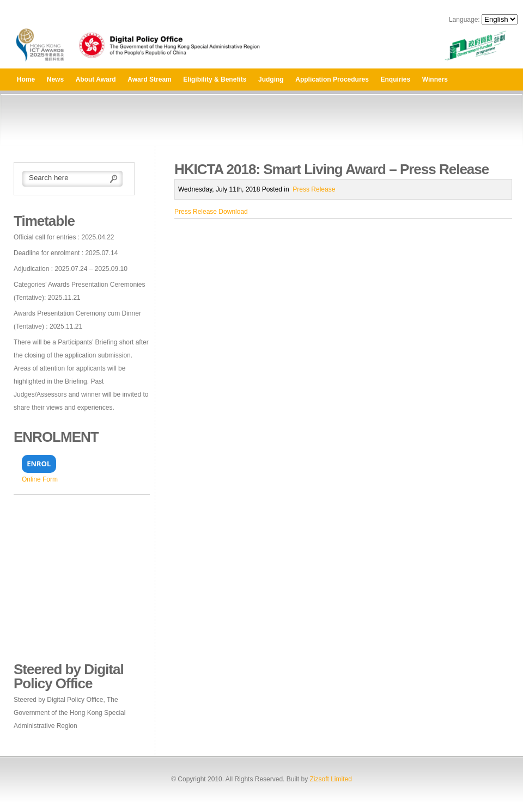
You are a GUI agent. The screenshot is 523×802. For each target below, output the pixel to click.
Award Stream (149, 79)
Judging (271, 79)
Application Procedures (332, 79)
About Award (96, 79)
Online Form (40, 479)
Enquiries (396, 79)
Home (26, 79)
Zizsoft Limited (330, 779)
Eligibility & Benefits (214, 79)
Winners (435, 79)
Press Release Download (211, 211)
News (55, 79)
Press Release (314, 189)
